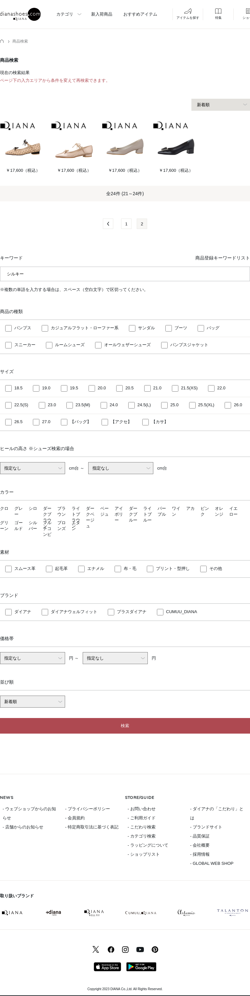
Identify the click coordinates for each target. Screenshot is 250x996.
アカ (190, 508)
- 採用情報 (200, 854)
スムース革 (24, 568)
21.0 (157, 388)
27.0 (46, 422)
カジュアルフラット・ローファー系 (84, 328)
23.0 (52, 405)
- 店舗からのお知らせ (23, 827)
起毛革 (61, 568)
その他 (215, 568)
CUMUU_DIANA (181, 612)
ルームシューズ (70, 345)
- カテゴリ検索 (142, 836)
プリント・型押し (173, 568)
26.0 (238, 405)
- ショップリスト (144, 854)
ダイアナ (22, 612)
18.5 (18, 388)
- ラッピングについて (148, 845)
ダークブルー (133, 514)
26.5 (18, 422)
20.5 (129, 388)
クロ (4, 508)
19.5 (74, 388)
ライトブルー (147, 514)
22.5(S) (21, 405)
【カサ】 (159, 422)
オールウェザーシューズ (127, 345)
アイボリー (119, 514)
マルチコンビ (47, 528)
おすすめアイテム (140, 14)
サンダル (146, 328)
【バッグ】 (80, 422)
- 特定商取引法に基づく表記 (91, 827)
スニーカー (24, 345)
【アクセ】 (121, 422)
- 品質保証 (200, 836)
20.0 (102, 388)
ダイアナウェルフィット (74, 612)
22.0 (221, 388)
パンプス (22, 328)
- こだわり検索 (142, 827)
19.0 (46, 388)
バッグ (213, 328)
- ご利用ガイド (142, 817)
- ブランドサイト (206, 827)
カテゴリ (64, 14)
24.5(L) (144, 405)
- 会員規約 (75, 817)
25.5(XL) (206, 405)
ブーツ (180, 328)
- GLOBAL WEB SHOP (211, 863)
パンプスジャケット (189, 345)
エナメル (95, 568)
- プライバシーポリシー (87, 808)
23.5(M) (83, 405)
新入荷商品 (101, 14)
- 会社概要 (200, 845)
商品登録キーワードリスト (222, 257)
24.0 (114, 405)
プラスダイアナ (131, 612)
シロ (33, 508)
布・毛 (130, 568)
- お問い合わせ (142, 808)
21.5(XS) (189, 388)
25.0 (174, 405)
